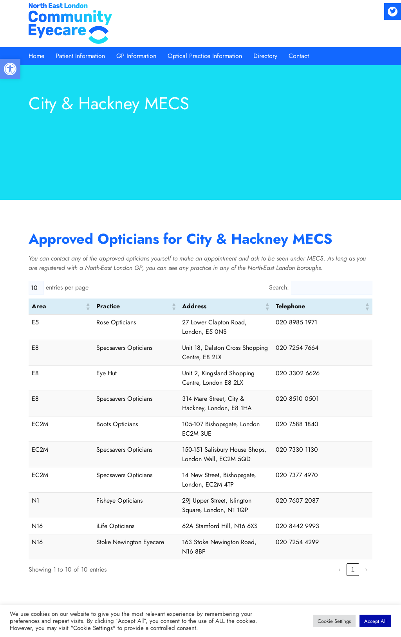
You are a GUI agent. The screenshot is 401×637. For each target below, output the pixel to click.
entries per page (67, 287)
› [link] (366, 484)
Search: (279, 287)
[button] (10, 69)
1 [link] (352, 484)
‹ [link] (339, 484)
